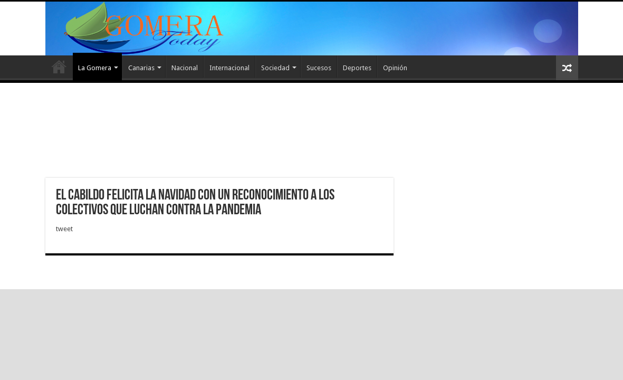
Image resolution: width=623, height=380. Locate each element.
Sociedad (275, 68)
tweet (64, 229)
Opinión (395, 68)
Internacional (229, 68)
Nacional (184, 68)
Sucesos (318, 68)
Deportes (357, 68)
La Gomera (94, 68)
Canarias (141, 68)
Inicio (59, 66)
